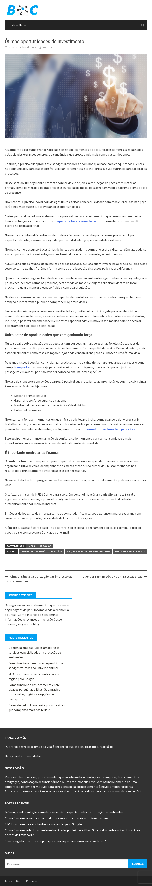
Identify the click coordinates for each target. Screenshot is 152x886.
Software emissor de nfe (130, 551)
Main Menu (18, 25)
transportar (22, 367)
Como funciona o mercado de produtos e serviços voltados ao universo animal (57, 818)
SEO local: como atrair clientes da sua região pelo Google (43, 824)
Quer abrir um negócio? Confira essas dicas (112, 576)
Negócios (45, 546)
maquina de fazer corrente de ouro (79, 221)
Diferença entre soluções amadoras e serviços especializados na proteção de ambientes (35, 652)
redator (47, 47)
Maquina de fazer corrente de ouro (88, 551)
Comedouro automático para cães (41, 551)
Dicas (31, 546)
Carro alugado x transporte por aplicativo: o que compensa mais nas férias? (55, 841)
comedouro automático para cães (110, 429)
